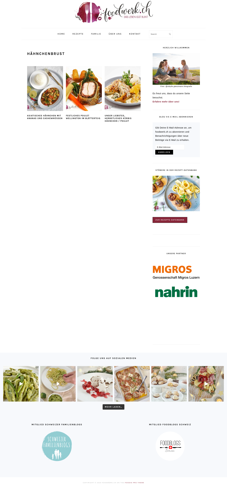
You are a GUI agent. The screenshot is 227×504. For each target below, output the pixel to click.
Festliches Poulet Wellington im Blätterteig (83, 116)
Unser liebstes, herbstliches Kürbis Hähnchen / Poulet (118, 118)
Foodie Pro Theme (134, 482)
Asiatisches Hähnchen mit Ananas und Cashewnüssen (45, 116)
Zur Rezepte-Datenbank (169, 220)
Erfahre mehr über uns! (166, 101)
